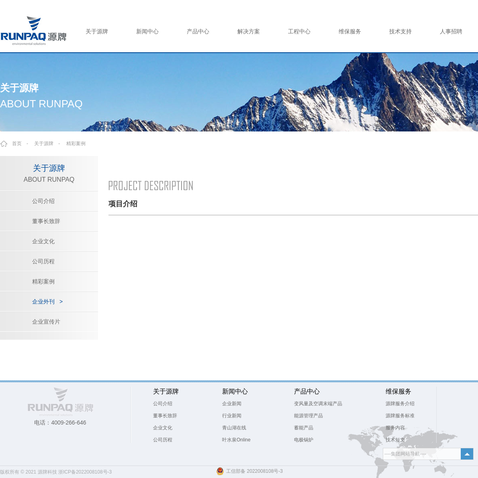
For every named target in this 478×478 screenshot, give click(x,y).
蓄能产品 (303, 428)
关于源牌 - (49, 143)
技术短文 (395, 440)
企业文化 (43, 241)
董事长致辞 (46, 221)
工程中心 (299, 31)
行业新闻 (231, 416)
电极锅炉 (303, 440)
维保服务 (350, 31)
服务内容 (395, 428)
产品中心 (198, 31)
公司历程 (43, 261)
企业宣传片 (46, 321)
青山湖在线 (234, 428)
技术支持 (400, 31)
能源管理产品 (308, 416)
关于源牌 (97, 31)
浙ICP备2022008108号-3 (85, 472)
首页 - (22, 143)
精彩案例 (76, 143)
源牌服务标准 (400, 416)
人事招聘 (451, 31)
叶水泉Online (236, 440)
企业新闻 (231, 403)
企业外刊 (47, 301)
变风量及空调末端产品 (318, 403)
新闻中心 (147, 31)
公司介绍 (43, 201)
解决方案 (248, 31)
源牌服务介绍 (400, 403)
